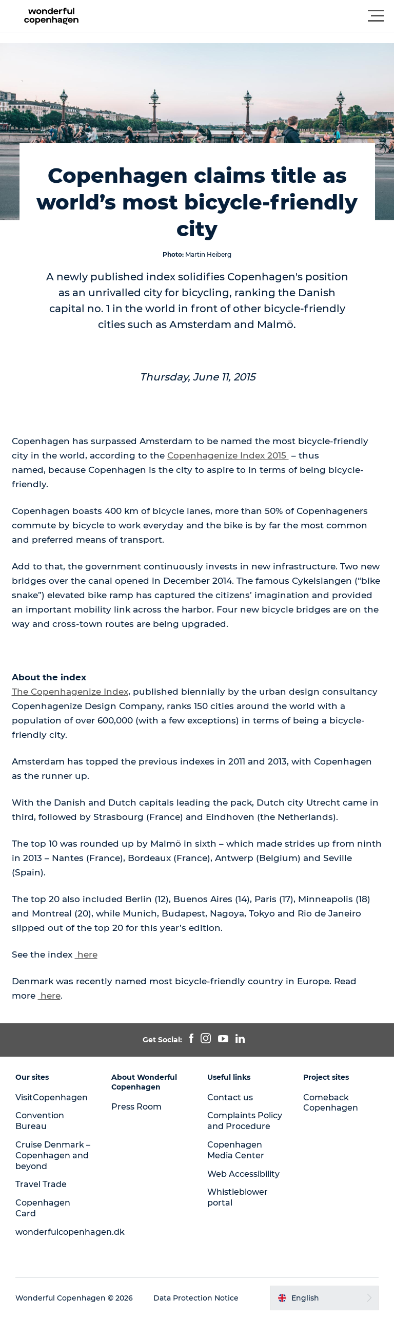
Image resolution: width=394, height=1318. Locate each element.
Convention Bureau (39, 1121)
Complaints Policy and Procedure (244, 1121)
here (86, 954)
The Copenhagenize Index (70, 691)
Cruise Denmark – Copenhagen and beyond (52, 1155)
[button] (243, 16)
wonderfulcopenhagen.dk (70, 1232)
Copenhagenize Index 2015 (228, 455)
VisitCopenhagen (51, 1097)
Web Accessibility (243, 1174)
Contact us (230, 1097)
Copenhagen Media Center (235, 1150)
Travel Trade (41, 1184)
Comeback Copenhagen (330, 1103)
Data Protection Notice (196, 1298)
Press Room (136, 1107)
